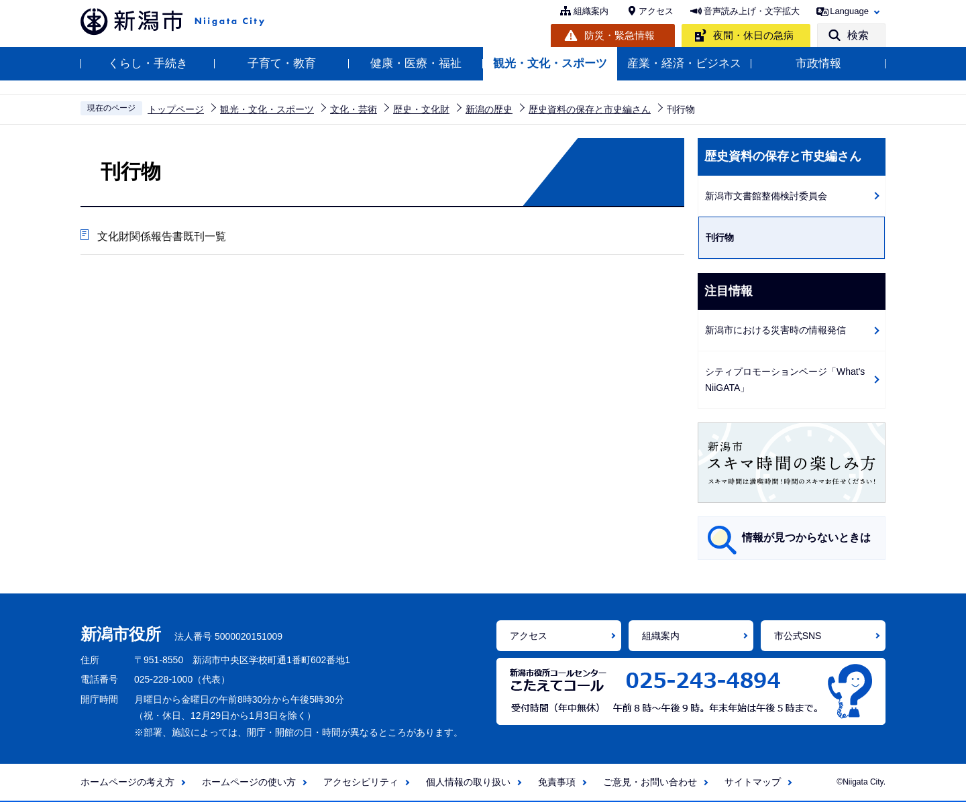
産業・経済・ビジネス (684, 63)
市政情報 (818, 63)
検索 (858, 35)
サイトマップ (752, 782)
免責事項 (557, 782)
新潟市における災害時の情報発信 (775, 330)
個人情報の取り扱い (468, 782)
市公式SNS (798, 635)
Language (849, 11)
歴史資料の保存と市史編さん (590, 109)
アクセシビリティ (360, 782)
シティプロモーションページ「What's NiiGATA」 (785, 380)
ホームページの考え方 (127, 782)
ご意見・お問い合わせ (650, 782)
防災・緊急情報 (619, 35)
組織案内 (591, 11)
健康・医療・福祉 (416, 63)
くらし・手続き (148, 63)
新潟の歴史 (489, 109)
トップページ (176, 109)
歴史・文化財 (421, 109)
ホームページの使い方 (249, 782)
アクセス (656, 11)
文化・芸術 (353, 109)
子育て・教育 (282, 63)
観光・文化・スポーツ (550, 63)
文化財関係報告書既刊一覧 (161, 236)
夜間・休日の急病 (753, 35)
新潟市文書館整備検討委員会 (766, 195)
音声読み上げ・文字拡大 (752, 11)
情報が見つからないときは (806, 537)
